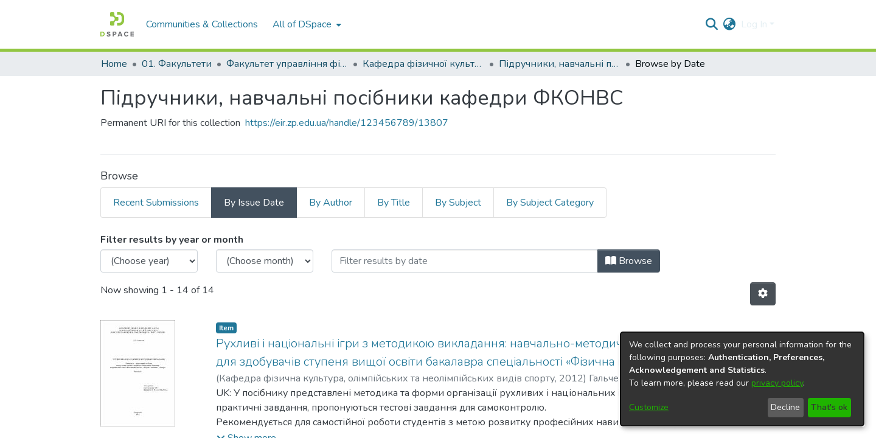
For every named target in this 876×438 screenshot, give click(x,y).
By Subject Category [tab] (550, 202)
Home (114, 64)
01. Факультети (177, 64)
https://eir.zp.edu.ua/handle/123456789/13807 (346, 123)
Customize (649, 407)
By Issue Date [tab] (254, 202)
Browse (628, 261)
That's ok (829, 407)
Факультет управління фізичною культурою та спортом (287, 64)
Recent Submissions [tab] (156, 202)
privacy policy (777, 383)
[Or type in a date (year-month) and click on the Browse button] (465, 261)
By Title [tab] (393, 202)
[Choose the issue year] (149, 261)
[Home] (117, 24)
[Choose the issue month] (264, 261)
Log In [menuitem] (754, 24)
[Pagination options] (763, 293)
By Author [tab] (330, 202)
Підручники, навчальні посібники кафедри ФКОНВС (559, 64)
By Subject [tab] (458, 202)
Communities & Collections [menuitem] (202, 24)
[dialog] (742, 379)
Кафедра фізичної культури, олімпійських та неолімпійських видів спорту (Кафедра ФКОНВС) (423, 64)
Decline (785, 407)
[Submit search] (712, 24)
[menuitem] (305, 24)
